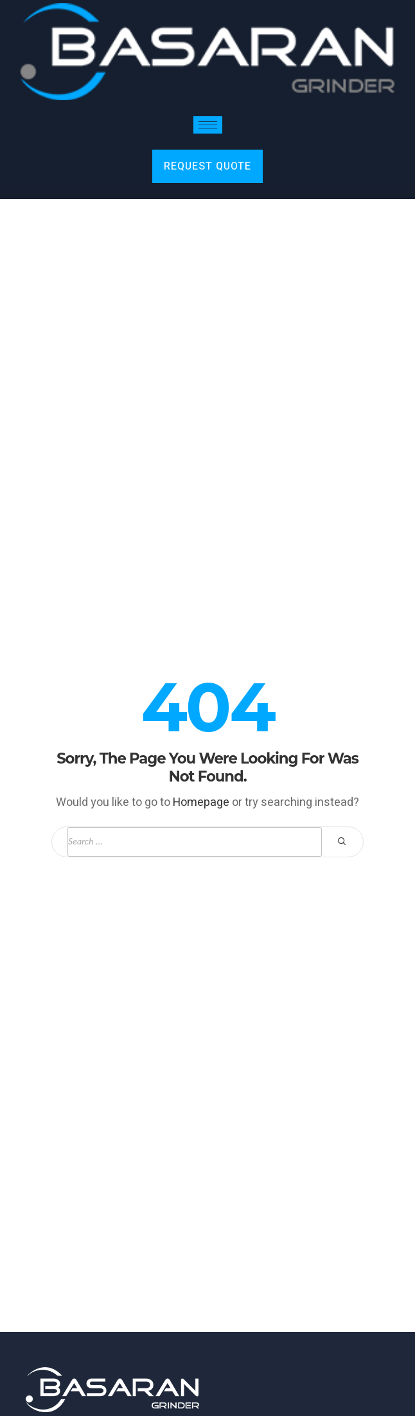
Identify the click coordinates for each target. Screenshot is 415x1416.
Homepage (201, 802)
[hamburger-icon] (207, 125)
